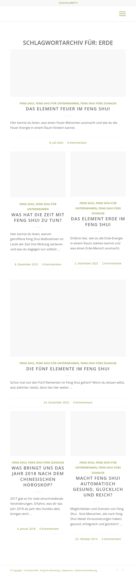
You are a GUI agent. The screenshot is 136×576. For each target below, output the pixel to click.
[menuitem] (120, 13)
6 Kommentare (77, 142)
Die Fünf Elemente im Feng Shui (68, 369)
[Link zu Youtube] (123, 570)
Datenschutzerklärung (86, 570)
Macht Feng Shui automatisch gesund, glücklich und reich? (98, 486)
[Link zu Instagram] (117, 570)
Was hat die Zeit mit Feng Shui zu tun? (38, 217)
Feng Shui (27, 103)
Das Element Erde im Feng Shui (98, 221)
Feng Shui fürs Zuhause (98, 103)
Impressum (67, 570)
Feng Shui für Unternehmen (57, 103)
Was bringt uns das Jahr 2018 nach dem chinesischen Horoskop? (38, 476)
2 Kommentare (111, 263)
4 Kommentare (82, 402)
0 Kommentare (51, 264)
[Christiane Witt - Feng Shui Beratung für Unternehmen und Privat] (56, 13)
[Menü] (120, 13)
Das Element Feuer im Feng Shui (68, 109)
